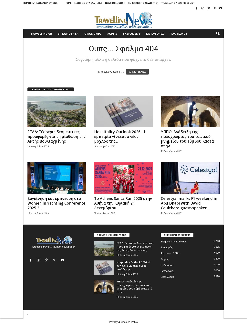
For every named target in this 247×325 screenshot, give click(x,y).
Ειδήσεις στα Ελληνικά (88, 2)
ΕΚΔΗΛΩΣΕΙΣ (131, 34)
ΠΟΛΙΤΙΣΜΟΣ (178, 34)
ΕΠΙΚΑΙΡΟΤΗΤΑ (68, 34)
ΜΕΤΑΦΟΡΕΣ (155, 34)
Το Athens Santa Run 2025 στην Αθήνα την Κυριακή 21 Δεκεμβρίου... (123, 203)
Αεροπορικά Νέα (170, 253)
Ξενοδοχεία (167, 270)
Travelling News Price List (178, 2)
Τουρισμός (166, 247)
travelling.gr (41, 34)
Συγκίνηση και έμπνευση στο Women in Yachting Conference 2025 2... (56, 203)
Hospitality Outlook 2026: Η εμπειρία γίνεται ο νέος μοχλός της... (119, 136)
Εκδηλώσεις (167, 276)
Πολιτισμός (167, 265)
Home (68, 2)
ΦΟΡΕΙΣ (112, 34)
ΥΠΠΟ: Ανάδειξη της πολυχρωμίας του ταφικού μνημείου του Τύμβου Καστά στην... (187, 138)
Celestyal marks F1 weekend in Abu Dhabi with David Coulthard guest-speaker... (189, 203)
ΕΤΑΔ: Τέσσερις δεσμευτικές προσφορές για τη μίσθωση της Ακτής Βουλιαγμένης (56, 136)
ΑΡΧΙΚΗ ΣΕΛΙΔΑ (137, 72)
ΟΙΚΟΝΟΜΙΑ (92, 34)
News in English (115, 2)
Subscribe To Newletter (143, 2)
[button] (217, 33)
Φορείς (165, 259)
